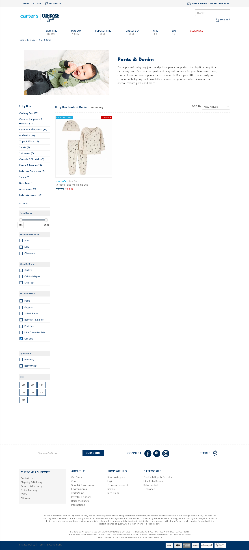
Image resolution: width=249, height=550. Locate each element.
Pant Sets (27, 327)
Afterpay (26, 498)
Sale (24, 241)
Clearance (27, 254)
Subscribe (93, 453)
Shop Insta (53, 3)
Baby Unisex (28, 366)
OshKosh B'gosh (30, 277)
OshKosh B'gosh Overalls (158, 477)
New (24, 248)
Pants (25, 301)
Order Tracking (29, 490)
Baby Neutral (151, 485)
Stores (37, 3)
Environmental (79, 489)
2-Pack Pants (29, 314)
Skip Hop (27, 283)
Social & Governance (83, 485)
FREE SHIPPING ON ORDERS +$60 (208, 4)
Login (26, 3)
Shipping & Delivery (32, 482)
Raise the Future (80, 500)
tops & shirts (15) (29, 141)
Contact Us (27, 478)
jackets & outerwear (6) (32, 171)
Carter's (26, 271)
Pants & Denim (44, 40)
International (78, 504)
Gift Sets (26, 339)
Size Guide (113, 493)
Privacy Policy (27, 544)
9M (23, 400)
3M (23, 385)
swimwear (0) (26, 153)
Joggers (26, 308)
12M (41, 385)
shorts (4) (24, 147)
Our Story (76, 477)
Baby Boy (31, 40)
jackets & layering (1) (30, 195)
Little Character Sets (32, 333)
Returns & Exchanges (33, 486)
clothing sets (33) (28, 113)
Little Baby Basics (153, 481)
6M (32, 385)
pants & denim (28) (30, 165)
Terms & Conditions (50, 544)
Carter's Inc (77, 493)
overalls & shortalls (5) (31, 159)
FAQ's (24, 494)
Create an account (117, 485)
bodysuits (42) (27, 135)
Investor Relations (81, 497)
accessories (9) (27, 189)
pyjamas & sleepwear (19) (33, 129)
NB (41, 392)
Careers (75, 481)
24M (33, 392)
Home (21, 40)
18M (23, 392)
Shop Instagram (116, 477)
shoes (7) (24, 177)
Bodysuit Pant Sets (32, 320)
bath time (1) (26, 183)
